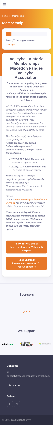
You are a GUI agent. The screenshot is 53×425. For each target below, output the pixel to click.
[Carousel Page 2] (26, 312)
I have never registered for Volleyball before (26, 263)
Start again (11, 44)
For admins (14, 385)
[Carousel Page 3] (29, 312)
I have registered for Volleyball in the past (26, 247)
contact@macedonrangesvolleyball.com (26, 374)
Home (5, 16)
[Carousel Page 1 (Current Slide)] (24, 312)
